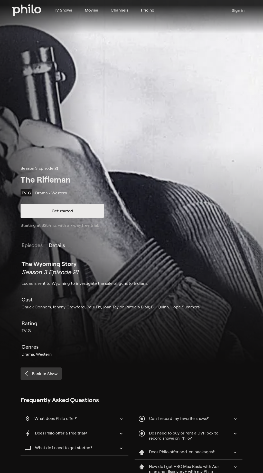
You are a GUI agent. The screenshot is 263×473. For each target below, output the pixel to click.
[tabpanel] (131, 308)
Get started (62, 210)
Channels (119, 10)
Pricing (147, 10)
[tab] (57, 245)
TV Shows (63, 10)
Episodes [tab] (32, 245)
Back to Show (41, 374)
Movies (91, 10)
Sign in (238, 10)
